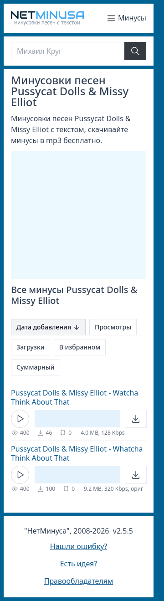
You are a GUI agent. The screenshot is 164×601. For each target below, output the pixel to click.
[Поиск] (67, 51)
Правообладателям (78, 581)
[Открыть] (135, 418)
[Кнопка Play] (20, 419)
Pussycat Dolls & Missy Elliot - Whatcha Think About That (77, 453)
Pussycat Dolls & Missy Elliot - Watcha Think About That (74, 397)
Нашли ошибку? (78, 546)
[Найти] (135, 51)
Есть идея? (78, 563)
